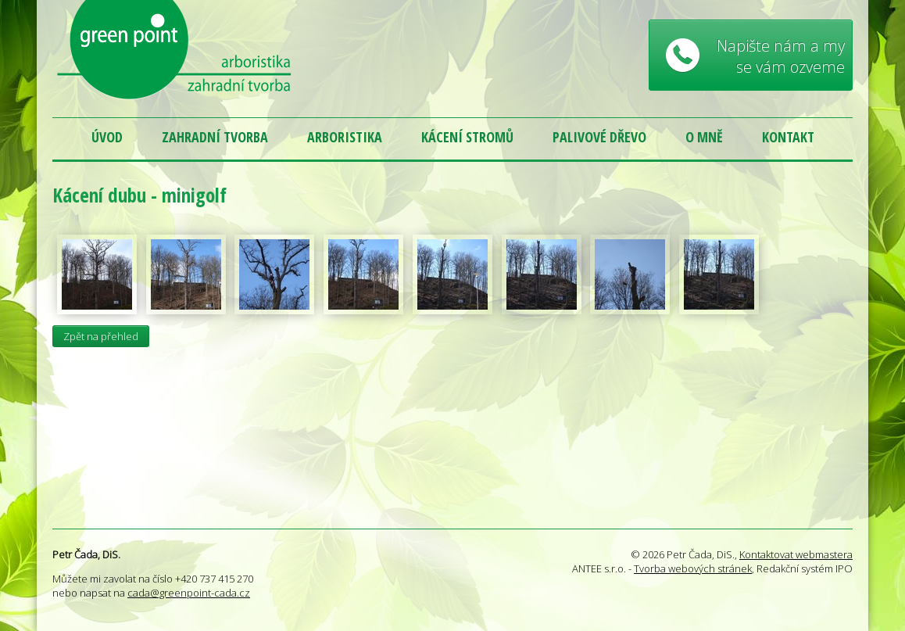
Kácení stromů (467, 136)
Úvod (107, 136)
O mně (704, 136)
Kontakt (788, 136)
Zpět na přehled (100, 336)
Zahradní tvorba (215, 136)
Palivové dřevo (599, 136)
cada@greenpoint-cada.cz (188, 593)
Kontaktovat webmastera (796, 554)
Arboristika (344, 136)
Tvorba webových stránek (693, 568)
